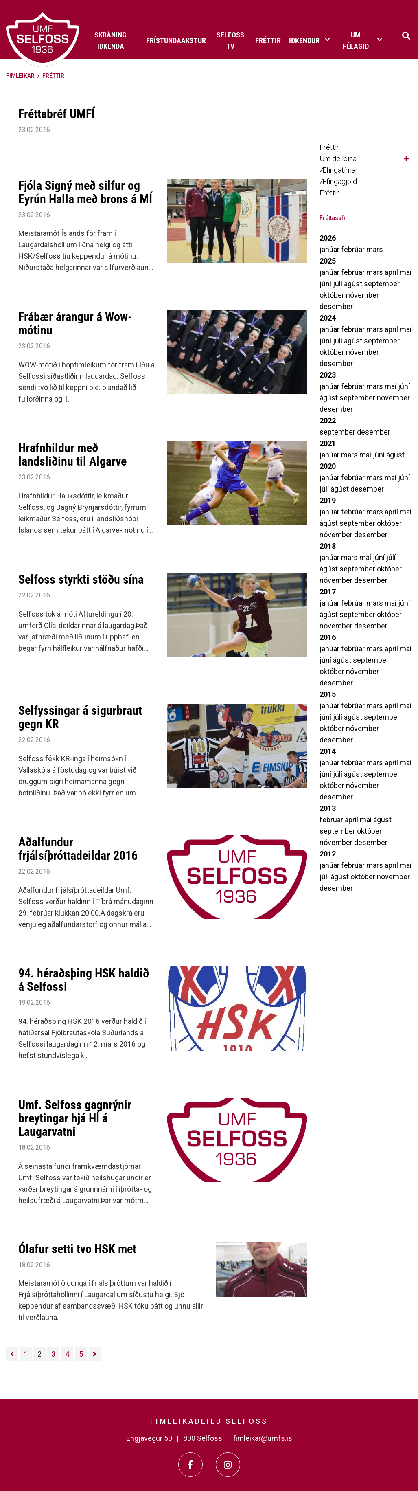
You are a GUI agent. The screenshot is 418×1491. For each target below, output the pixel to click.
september (382, 283)
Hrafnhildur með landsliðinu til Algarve (72, 454)
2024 (328, 318)
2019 (328, 500)
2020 (328, 466)
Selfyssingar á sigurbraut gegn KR (80, 717)
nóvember (362, 295)
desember (336, 306)
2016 (328, 637)
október (333, 295)
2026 (328, 238)
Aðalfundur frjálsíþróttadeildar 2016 (78, 849)
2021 (328, 443)
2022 (328, 420)
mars (374, 249)
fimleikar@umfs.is (262, 1438)
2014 (328, 751)
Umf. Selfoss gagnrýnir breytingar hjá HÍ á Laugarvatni (74, 1118)
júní (326, 283)
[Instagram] (228, 1464)
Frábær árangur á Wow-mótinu (75, 323)
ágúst (354, 283)
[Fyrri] (12, 1354)
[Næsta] (95, 1354)
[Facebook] (190, 1464)
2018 (328, 546)
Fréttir (53, 75)
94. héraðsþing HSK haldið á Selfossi (83, 980)
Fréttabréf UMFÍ (56, 114)
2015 (328, 694)
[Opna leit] (406, 34)
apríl (392, 272)
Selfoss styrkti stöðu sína (81, 579)
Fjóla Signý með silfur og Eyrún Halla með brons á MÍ (85, 192)
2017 (328, 591)
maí (405, 272)
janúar (330, 249)
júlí (338, 283)
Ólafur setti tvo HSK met (77, 1249)
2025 (328, 261)
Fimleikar (20, 75)
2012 (328, 854)
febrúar (353, 249)
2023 (328, 375)
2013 (328, 808)
